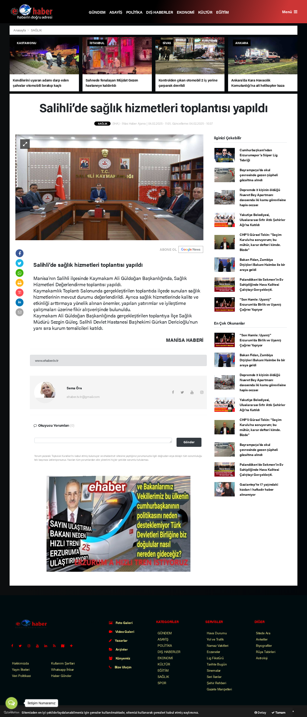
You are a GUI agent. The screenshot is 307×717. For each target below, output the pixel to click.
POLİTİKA (134, 12)
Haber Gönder (61, 675)
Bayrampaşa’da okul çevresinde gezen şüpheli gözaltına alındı (259, 174)
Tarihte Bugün (217, 664)
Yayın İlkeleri (21, 669)
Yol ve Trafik (215, 639)
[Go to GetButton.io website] (11, 712)
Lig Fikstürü (215, 657)
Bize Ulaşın (120, 667)
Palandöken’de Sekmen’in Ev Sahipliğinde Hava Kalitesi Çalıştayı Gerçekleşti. (261, 284)
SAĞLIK (36, 30)
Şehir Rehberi (216, 682)
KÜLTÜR (205, 12)
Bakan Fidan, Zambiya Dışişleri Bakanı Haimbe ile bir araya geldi (262, 264)
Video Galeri (121, 631)
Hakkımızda (20, 663)
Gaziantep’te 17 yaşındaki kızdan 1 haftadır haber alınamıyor (259, 489)
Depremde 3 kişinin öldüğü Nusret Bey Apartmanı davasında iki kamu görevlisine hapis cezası (263, 197)
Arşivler (118, 649)
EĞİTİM (222, 12)
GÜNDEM (97, 12)
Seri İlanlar (214, 676)
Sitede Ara (263, 632)
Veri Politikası (21, 675)
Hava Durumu (217, 632)
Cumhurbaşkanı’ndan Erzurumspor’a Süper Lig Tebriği (258, 154)
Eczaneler (213, 651)
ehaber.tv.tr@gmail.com (83, 396)
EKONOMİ (185, 12)
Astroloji (261, 657)
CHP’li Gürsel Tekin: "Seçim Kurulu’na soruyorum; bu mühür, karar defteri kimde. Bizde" (261, 242)
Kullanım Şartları (63, 663)
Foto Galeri (121, 622)
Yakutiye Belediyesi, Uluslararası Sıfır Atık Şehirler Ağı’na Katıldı (262, 219)
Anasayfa (19, 30)
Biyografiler (264, 645)
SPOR (162, 682)
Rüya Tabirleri (265, 651)
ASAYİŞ (115, 12)
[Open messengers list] (12, 703)
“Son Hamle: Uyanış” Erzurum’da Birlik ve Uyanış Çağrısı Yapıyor (260, 304)
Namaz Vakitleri (217, 645)
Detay (260, 712)
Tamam (278, 712)
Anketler (261, 639)
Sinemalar (214, 670)
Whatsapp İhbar (62, 669)
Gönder (189, 442)
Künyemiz (119, 658)
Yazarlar (118, 640)
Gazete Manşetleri (219, 689)
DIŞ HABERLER (159, 12)
